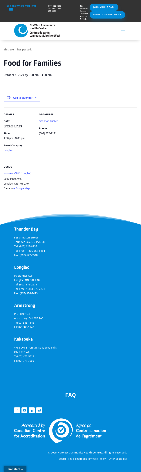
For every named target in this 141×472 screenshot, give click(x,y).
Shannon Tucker (48, 121)
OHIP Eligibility (118, 458)
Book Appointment (107, 14)
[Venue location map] (58, 184)
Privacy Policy (97, 458)
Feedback (81, 458)
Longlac (8, 150)
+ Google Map (21, 188)
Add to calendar (22, 97)
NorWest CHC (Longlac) (17, 173)
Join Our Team (104, 7)
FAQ (70, 394)
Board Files (65, 458)
